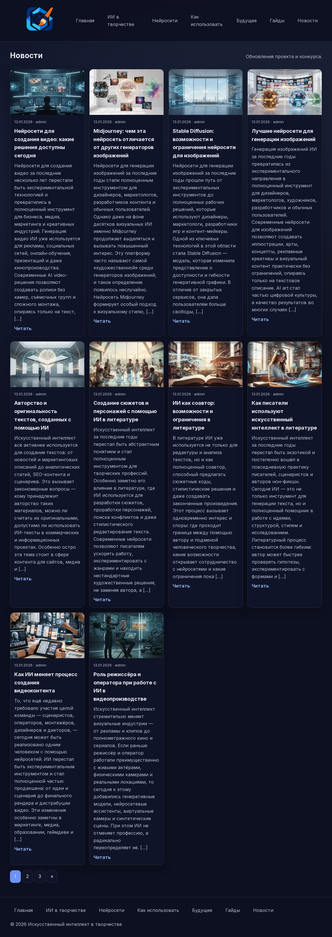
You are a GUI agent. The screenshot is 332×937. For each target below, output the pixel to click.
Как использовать (207, 20)
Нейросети (165, 20)
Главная (85, 20)
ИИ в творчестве (120, 20)
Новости (308, 20)
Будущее (247, 20)
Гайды (277, 20)
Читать (23, 328)
